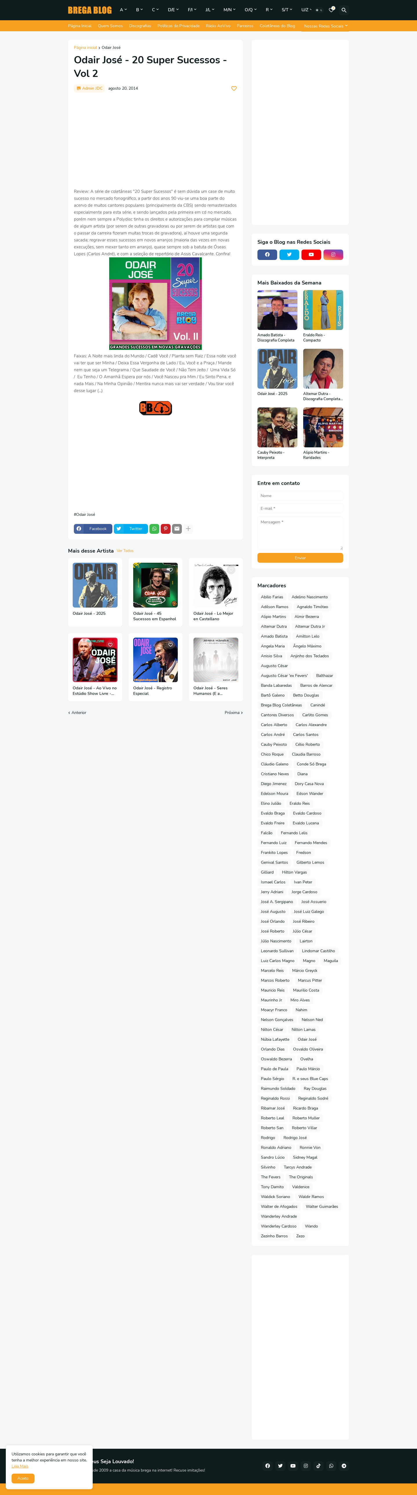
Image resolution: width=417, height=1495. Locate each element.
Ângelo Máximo (307, 646)
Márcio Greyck (304, 970)
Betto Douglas (306, 695)
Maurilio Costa (306, 990)
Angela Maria (273, 646)
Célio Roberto (307, 744)
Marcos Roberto (275, 980)
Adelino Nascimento (310, 597)
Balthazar (324, 675)
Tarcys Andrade (298, 1167)
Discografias (140, 26)
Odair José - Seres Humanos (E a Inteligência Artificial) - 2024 (214, 691)
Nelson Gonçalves (277, 1019)
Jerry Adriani (272, 892)
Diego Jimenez (273, 784)
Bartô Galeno (273, 695)
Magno (309, 961)
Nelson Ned (312, 1019)
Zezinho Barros (274, 1236)
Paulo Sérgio (272, 1078)
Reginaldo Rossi (275, 1098)
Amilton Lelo (307, 636)
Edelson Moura (274, 793)
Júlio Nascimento (276, 941)
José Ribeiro (303, 921)
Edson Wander (310, 793)
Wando (311, 1226)
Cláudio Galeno (274, 764)
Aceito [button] (23, 1478)
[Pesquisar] (344, 10)
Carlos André (273, 734)
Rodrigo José (295, 1137)
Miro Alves (300, 1000)
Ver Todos (125, 550)
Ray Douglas (315, 1088)
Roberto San (272, 1128)
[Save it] (234, 88)
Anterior (79, 712)
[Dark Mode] (319, 10)
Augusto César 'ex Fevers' (284, 675)
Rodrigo (268, 1137)
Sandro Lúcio (273, 1157)
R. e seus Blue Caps (310, 1078)
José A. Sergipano (277, 902)
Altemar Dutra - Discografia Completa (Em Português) (321, 397)
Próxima (232, 712)
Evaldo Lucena (306, 823)
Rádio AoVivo (218, 26)
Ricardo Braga (305, 1108)
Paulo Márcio (308, 1069)
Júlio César (302, 931)
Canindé (317, 705)
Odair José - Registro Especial (152, 691)
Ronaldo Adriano (276, 1147)
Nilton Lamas (304, 1029)
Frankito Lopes (274, 852)
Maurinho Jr (271, 1000)
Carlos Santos (306, 734)
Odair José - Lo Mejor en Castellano (213, 616)
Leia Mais (20, 1466)
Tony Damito (272, 1187)
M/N (228, 10)
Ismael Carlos (273, 882)
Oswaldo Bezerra (276, 1059)
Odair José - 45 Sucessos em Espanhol (154, 616)
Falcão (266, 833)
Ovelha (306, 1059)
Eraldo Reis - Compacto (314, 338)
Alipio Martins (273, 616)
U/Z (304, 10)
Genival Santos (274, 862)
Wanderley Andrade (279, 1216)
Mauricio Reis (273, 990)
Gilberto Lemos (310, 862)
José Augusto (273, 911)
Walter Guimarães (322, 1206)
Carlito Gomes (315, 715)
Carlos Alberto (274, 725)
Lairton (306, 941)
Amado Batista (274, 636)
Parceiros (245, 26)
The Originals (301, 1177)
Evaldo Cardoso (307, 813)
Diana (302, 774)
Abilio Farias (272, 597)
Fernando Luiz (273, 843)
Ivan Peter (303, 882)
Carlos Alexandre (311, 725)
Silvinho (268, 1167)
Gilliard (267, 872)
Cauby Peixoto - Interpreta (271, 455)
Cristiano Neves (275, 774)
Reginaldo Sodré (313, 1098)
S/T (285, 10)
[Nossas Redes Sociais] (325, 26)
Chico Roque (272, 754)
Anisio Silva (271, 656)
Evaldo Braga (273, 813)
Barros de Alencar (316, 685)
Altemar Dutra (274, 626)
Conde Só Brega (311, 764)
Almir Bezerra (307, 616)
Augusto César (274, 666)
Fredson (303, 852)
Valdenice (300, 1187)
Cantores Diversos (277, 715)
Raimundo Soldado (278, 1088)
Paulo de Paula (274, 1069)
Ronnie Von (310, 1147)
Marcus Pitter (310, 980)
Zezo (300, 1236)
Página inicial (85, 48)
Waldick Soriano (275, 1196)
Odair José (111, 48)
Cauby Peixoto (274, 744)
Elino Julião (271, 803)
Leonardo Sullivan (277, 951)
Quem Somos (110, 26)
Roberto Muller (306, 1118)
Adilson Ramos (274, 607)
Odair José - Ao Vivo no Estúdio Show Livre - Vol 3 (95, 691)
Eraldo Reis (300, 803)
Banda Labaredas (276, 685)
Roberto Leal (272, 1118)
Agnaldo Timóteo (312, 607)
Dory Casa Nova (309, 784)
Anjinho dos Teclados (309, 656)
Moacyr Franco (274, 1010)
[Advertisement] (155, 140)
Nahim (301, 1010)
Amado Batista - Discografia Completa (276, 338)
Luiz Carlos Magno (278, 961)
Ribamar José (273, 1108)
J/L (208, 10)
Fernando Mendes (311, 843)
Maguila (331, 961)
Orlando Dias (273, 1049)
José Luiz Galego (309, 911)
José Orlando (273, 921)
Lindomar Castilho (318, 951)
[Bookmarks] (331, 10)
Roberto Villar (304, 1128)
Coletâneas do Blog (277, 26)
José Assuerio (313, 902)
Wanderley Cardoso (279, 1226)
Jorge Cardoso (304, 892)
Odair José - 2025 (89, 613)
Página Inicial (80, 26)
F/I (190, 10)
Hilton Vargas (294, 872)
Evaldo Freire (272, 823)
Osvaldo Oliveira (308, 1049)
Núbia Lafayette (275, 1039)
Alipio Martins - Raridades (316, 455)
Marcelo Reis (272, 970)
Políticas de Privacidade (179, 26)
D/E (171, 10)
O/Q (249, 10)
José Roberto (272, 931)
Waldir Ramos (311, 1196)
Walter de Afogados (279, 1206)
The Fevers (271, 1177)
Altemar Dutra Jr (310, 626)
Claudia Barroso (306, 754)
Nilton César (272, 1029)
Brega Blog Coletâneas (281, 705)
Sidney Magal (305, 1157)
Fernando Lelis (294, 833)
